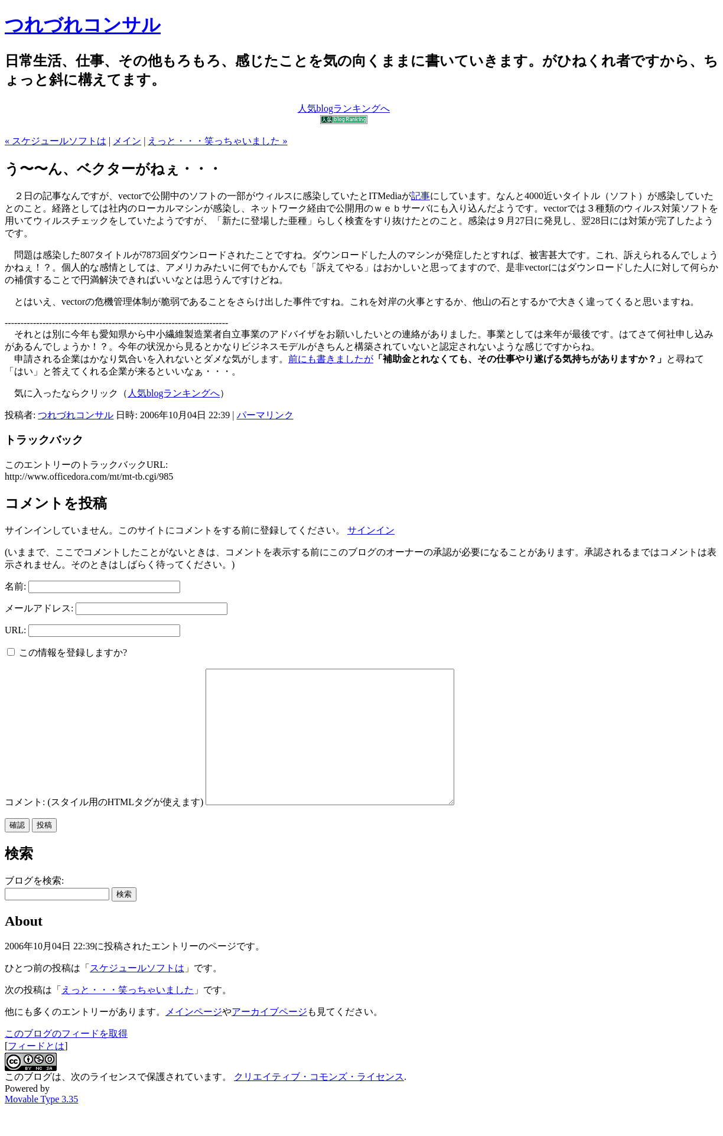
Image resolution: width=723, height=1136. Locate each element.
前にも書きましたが (330, 359)
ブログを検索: (34, 907)
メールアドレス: (39, 608)
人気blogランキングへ (174, 393)
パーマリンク (265, 415)
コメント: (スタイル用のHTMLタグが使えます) (104, 828)
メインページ (193, 1038)
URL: (15, 630)
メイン (127, 141)
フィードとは (36, 1072)
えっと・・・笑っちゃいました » (217, 141)
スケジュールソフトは (137, 994)
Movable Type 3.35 (41, 1126)
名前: (15, 586)
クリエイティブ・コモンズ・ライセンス (319, 1103)
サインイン (371, 530)
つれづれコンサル (83, 24)
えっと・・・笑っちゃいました (127, 1016)
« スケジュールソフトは (55, 141)
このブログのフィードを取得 (66, 1060)
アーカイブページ (269, 1038)
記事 (420, 196)
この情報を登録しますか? (67, 652)
